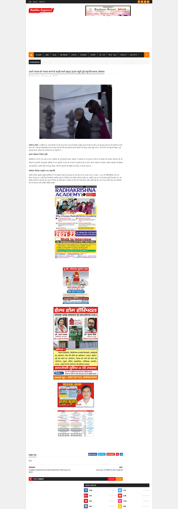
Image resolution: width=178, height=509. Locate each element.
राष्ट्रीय (47, 55)
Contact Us (42, 2)
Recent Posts (122, 152)
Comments (140, 152)
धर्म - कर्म (102, 55)
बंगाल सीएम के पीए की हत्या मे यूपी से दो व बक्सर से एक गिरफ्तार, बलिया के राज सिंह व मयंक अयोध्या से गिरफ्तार (136, 266)
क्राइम (54, 55)
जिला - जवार (113, 55)
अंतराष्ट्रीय (39, 55)
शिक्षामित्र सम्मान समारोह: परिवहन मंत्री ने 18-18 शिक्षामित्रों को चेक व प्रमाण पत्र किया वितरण (135, 144)
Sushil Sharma (52, 506)
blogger (105, 482)
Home (30, 2)
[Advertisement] (89, 35)
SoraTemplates (37, 506)
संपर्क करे (123, 55)
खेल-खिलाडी (64, 55)
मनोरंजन (74, 55)
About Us (35, 2)
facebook (98, 482)
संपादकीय (83, 55)
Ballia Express (120, 102)
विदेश (56, 76)
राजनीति (92, 55)
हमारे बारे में (133, 55)
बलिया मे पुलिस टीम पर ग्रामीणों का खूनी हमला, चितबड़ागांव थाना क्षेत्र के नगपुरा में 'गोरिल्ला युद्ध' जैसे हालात (135, 251)
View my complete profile (120, 105)
